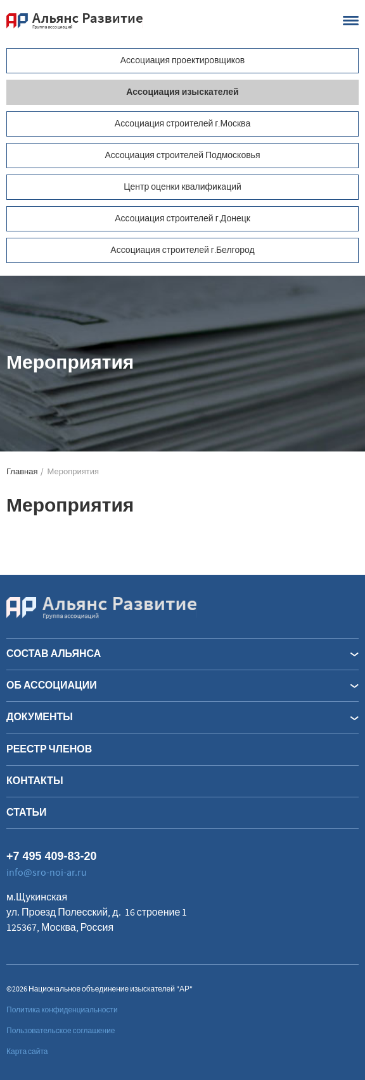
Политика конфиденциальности (62, 1010)
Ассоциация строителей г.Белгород (182, 250)
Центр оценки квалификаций (182, 187)
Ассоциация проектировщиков (182, 60)
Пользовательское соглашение (60, 1031)
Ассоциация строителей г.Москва (182, 124)
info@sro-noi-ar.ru (46, 872)
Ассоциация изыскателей (182, 92)
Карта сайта (27, 1052)
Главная (21, 472)
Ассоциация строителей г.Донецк (182, 218)
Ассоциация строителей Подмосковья (182, 155)
